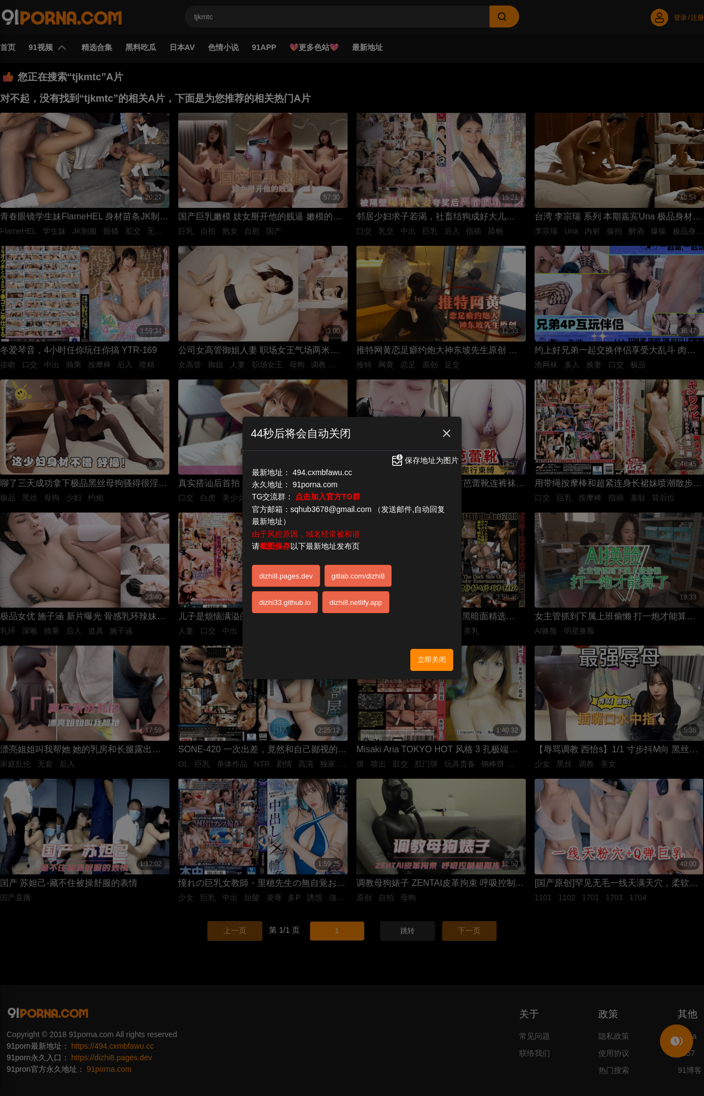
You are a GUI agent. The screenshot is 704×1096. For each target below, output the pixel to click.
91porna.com (315, 484)
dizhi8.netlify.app (355, 602)
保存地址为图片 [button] (425, 460)
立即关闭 (431, 660)
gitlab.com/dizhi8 (358, 576)
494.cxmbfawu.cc (322, 472)
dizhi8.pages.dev (286, 576)
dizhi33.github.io (285, 602)
